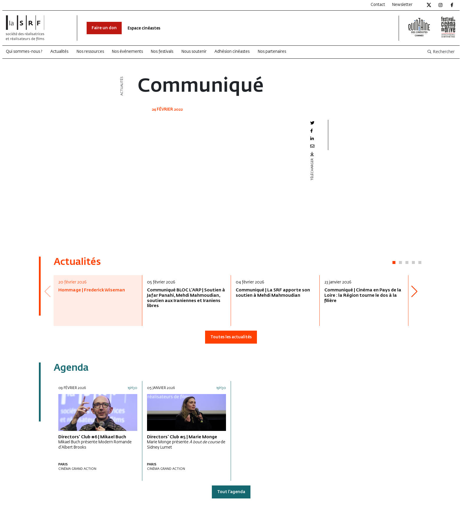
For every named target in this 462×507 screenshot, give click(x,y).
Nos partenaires (272, 52)
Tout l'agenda (231, 492)
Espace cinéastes (144, 28)
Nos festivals (162, 52)
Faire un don (104, 28)
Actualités (59, 52)
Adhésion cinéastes (232, 52)
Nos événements (127, 52)
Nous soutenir (194, 52)
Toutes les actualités (231, 337)
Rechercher (441, 52)
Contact (378, 5)
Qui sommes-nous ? (24, 52)
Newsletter (402, 5)
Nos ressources (90, 52)
